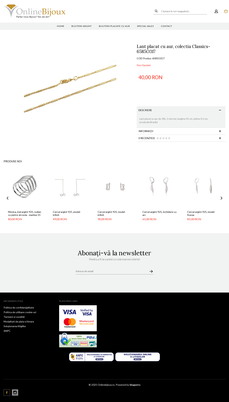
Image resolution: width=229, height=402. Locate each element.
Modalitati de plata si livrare (19, 321)
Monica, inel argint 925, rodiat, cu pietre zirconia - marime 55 (24, 213)
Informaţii (146, 131)
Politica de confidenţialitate (19, 307)
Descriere (145, 110)
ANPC (7, 330)
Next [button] (221, 198)
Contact (166, 26)
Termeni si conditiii (14, 316)
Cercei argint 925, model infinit (111, 213)
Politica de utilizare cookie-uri (20, 312)
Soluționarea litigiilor (15, 326)
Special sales (145, 26)
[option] (70, 90)
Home (60, 26)
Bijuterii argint (81, 26)
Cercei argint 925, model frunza (200, 213)
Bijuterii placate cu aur (114, 26)
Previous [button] (7, 198)
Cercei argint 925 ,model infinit (66, 213)
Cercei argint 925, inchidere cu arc (159, 213)
